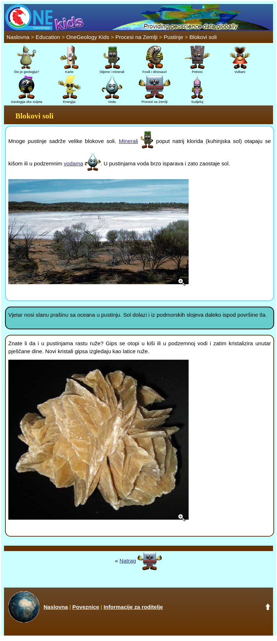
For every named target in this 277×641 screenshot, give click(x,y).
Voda (112, 100)
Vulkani (240, 70)
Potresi (197, 70)
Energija (69, 100)
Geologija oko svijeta (26, 100)
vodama (73, 163)
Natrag (127, 561)
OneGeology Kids (87, 37)
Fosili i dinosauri (154, 70)
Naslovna (17, 37)
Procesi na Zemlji (136, 37)
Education (48, 37)
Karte (69, 70)
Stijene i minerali (112, 70)
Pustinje (173, 37)
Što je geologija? (26, 70)
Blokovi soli (203, 37)
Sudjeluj (197, 100)
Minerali (128, 141)
